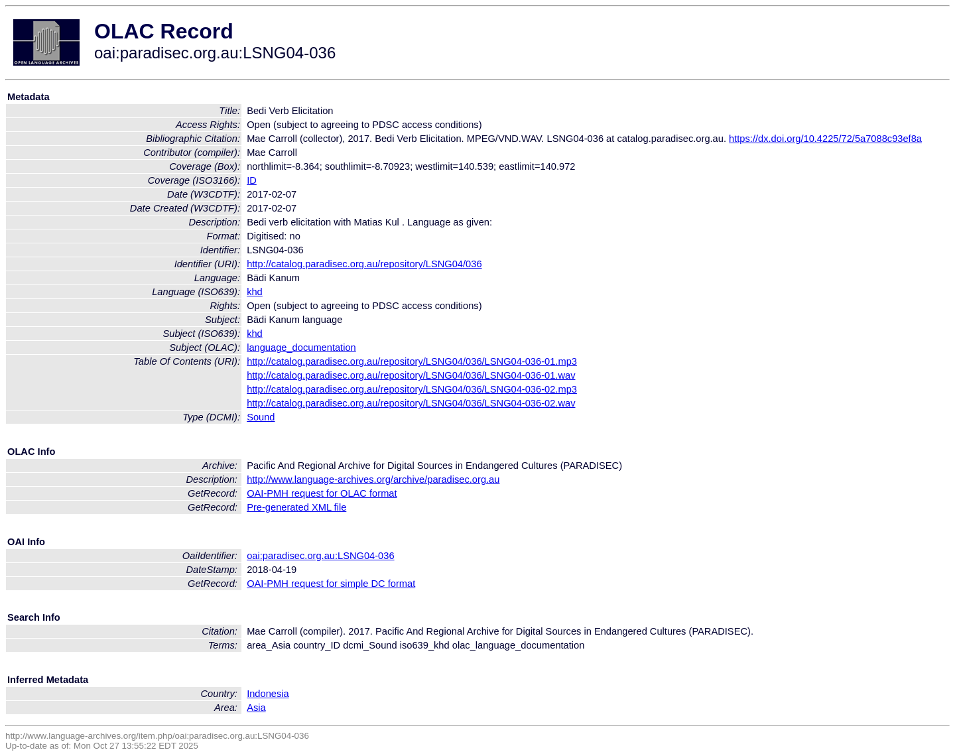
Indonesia (268, 693)
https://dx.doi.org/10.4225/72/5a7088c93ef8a (825, 138)
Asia (256, 707)
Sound (261, 417)
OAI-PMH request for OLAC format (322, 493)
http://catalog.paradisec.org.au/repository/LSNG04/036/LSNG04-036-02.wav (411, 403)
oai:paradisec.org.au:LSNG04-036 (320, 555)
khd (255, 291)
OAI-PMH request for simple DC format (331, 583)
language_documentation (301, 347)
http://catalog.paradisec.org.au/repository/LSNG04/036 (364, 264)
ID (252, 180)
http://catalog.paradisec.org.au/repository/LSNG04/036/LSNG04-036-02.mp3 (412, 389)
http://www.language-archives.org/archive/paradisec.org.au (373, 479)
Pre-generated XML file (296, 507)
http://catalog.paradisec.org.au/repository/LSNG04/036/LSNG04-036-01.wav (411, 375)
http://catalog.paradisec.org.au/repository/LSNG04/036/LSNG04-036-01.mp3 (412, 361)
